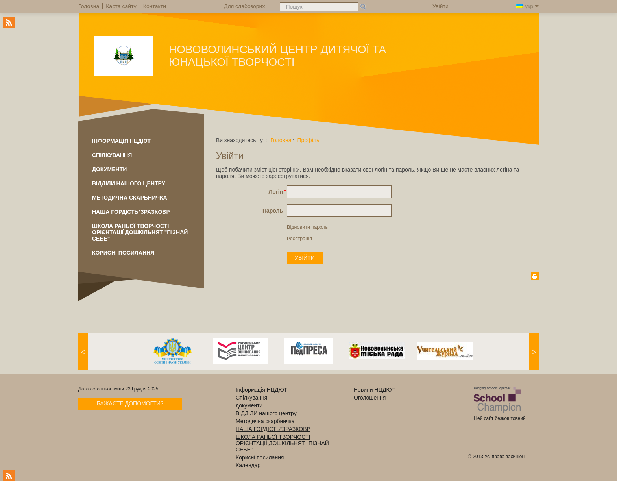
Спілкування (112, 155)
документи (109, 169)
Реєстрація (299, 238)
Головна (280, 140)
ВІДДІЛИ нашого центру (128, 183)
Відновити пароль (307, 227)
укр (527, 6)
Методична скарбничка (129, 197)
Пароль (272, 210)
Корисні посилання (123, 253)
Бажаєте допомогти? (129, 403)
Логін (275, 192)
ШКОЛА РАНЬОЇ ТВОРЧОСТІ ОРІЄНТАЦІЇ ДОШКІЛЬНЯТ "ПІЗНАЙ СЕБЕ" (140, 232)
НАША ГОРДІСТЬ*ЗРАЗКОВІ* (131, 212)
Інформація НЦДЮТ (121, 141)
